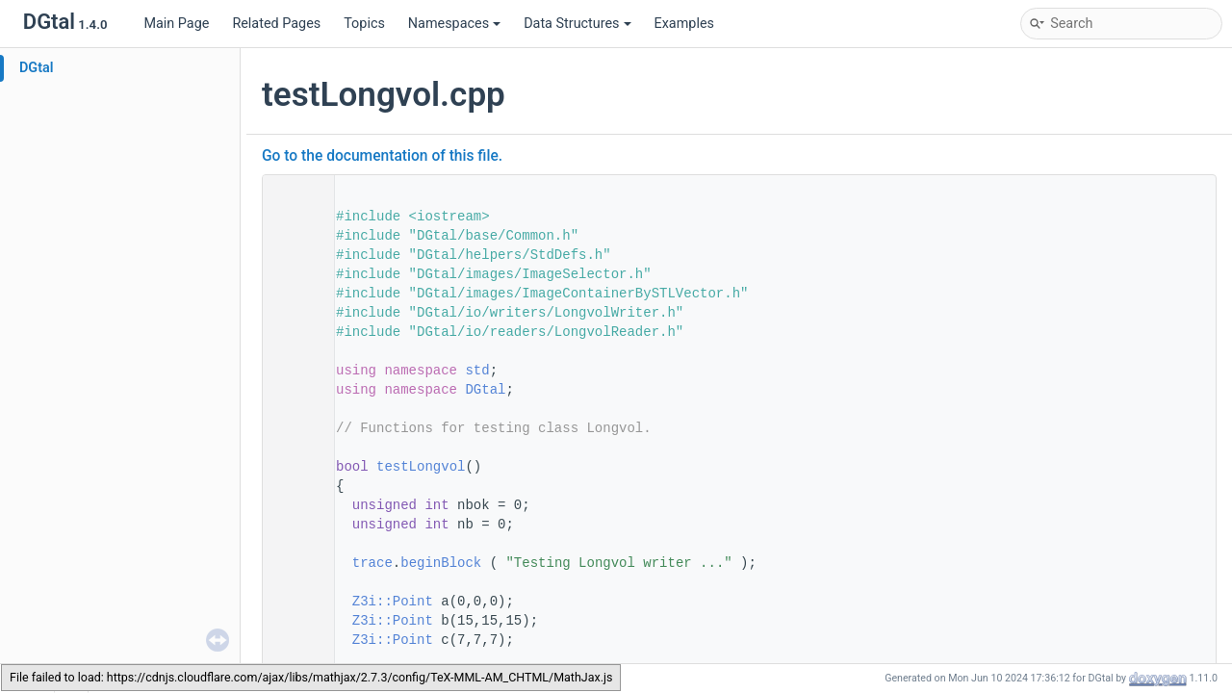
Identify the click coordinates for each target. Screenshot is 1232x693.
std (477, 370)
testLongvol (420, 467)
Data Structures (577, 23)
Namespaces (454, 23)
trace (372, 563)
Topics (364, 23)
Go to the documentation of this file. (382, 156)
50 (292, 467)
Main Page (176, 23)
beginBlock (440, 563)
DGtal (36, 68)
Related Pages (276, 23)
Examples (684, 23)
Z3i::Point (392, 601)
